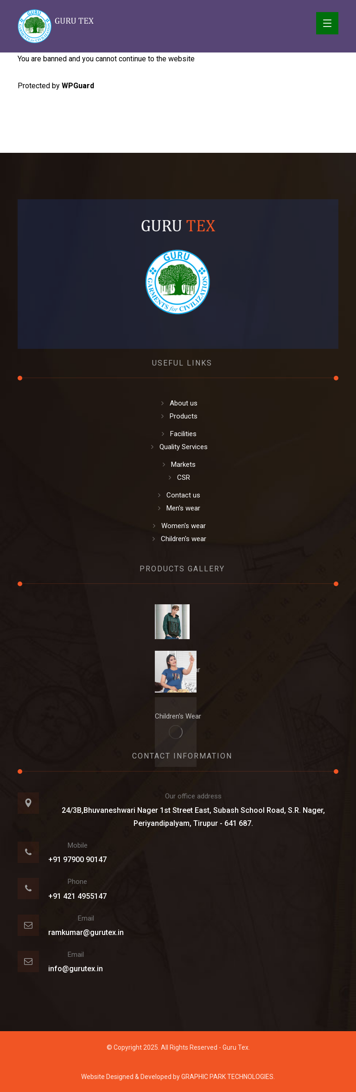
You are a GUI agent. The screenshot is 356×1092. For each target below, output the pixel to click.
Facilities (178, 434)
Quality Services (178, 447)
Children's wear (178, 539)
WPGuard (78, 85)
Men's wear (178, 508)
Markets (178, 464)
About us (178, 403)
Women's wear (178, 526)
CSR (178, 477)
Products (178, 416)
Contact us (178, 495)
